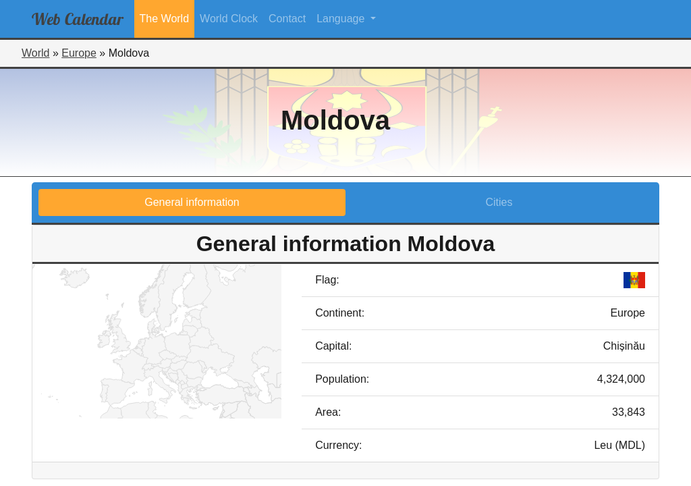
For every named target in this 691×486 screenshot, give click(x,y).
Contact (287, 18)
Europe (78, 53)
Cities (498, 202)
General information (192, 202)
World (36, 53)
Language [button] (342, 18)
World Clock (229, 18)
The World (165, 18)
